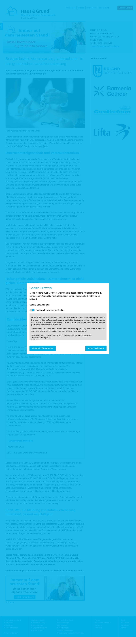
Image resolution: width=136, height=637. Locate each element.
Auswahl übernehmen (42, 348)
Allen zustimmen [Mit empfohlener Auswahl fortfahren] (96, 348)
